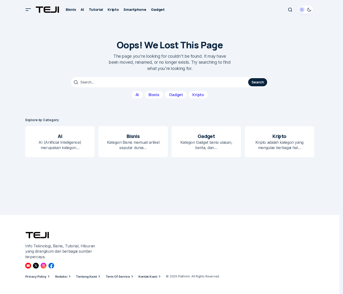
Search (258, 82)
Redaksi (61, 276)
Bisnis (154, 94)
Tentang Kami (86, 276)
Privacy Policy (35, 276)
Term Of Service (118, 276)
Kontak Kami (147, 276)
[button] (28, 9)
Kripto (198, 94)
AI (137, 94)
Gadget (176, 94)
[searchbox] (160, 82)
